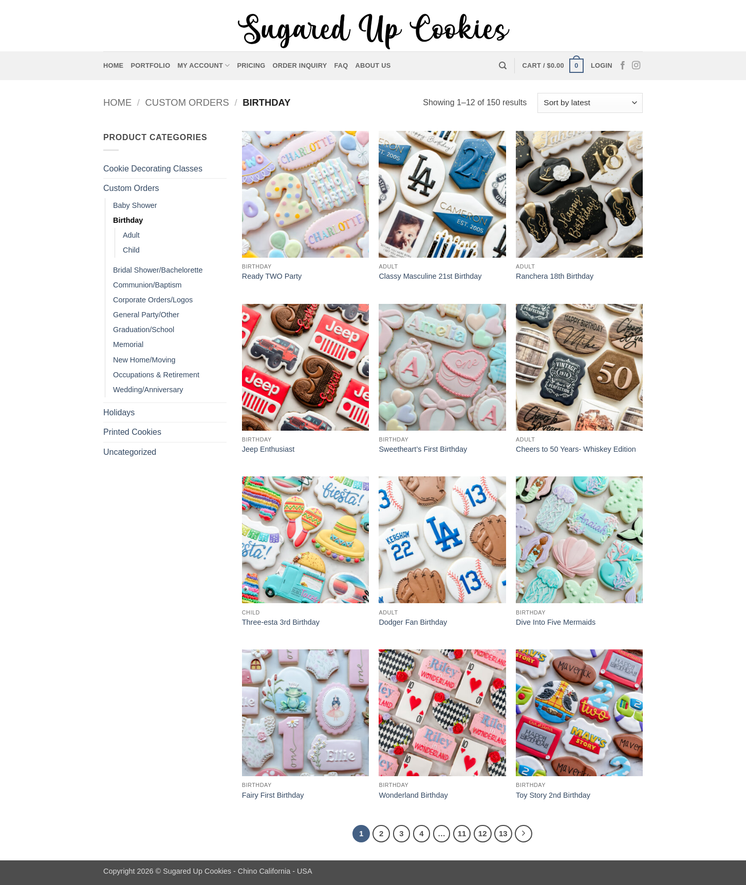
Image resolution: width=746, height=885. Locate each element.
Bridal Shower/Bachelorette (157, 270)
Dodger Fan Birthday (413, 622)
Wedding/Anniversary (148, 390)
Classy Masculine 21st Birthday (430, 276)
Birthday (128, 220)
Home (113, 65)
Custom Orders (187, 102)
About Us (373, 65)
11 (462, 833)
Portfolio (150, 65)
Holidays (119, 412)
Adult (131, 235)
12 (482, 833)
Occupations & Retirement (156, 375)
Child (131, 250)
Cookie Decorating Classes (152, 168)
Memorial (128, 344)
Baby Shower (135, 205)
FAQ (341, 65)
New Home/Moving (144, 360)
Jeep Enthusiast (268, 449)
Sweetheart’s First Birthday (423, 449)
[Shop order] (590, 103)
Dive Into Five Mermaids (555, 622)
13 (503, 833)
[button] (553, 65)
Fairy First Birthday (273, 795)
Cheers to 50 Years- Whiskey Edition (576, 449)
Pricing (251, 65)
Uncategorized (129, 452)
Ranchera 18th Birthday (554, 276)
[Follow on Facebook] (623, 65)
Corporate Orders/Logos (153, 300)
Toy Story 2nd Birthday (553, 795)
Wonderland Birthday (413, 795)
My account (203, 65)
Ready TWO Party (272, 276)
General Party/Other (146, 315)
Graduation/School (143, 329)
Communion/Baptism (147, 285)
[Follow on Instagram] (636, 65)
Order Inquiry (300, 65)
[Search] (503, 65)
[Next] (523, 833)
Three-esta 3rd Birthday (281, 622)
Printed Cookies (132, 432)
